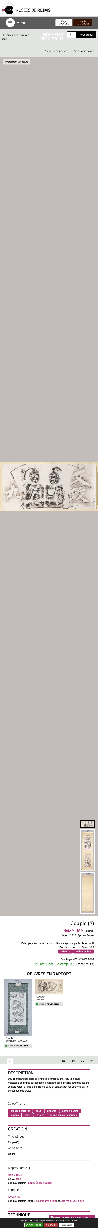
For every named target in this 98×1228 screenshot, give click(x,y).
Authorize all (33, 1225)
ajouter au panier (55, 51)
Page (63, 22)
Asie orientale (83, 951)
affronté (51, 1111)
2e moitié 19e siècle (45, 1201)
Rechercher (86, 35)
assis (38, 1111)
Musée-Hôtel (53, 964)
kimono (15, 1115)
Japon (17, 1179)
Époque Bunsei (43, 1183)
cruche (40, 1115)
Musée (82, 22)
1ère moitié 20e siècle (72, 1201)
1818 (31, 1183)
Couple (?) (41, 996)
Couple (9, 1038)
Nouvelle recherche (52, 37)
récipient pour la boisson (63, 1115)
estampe (65, 951)
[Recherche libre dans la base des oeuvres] (72, 34)
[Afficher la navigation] (10, 22)
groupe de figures (20, 1111)
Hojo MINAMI (15, 1175)
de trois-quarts (70, 1111)
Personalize (66, 1225)
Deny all (52, 1225)
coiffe (28, 1115)
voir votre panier (83, 51)
